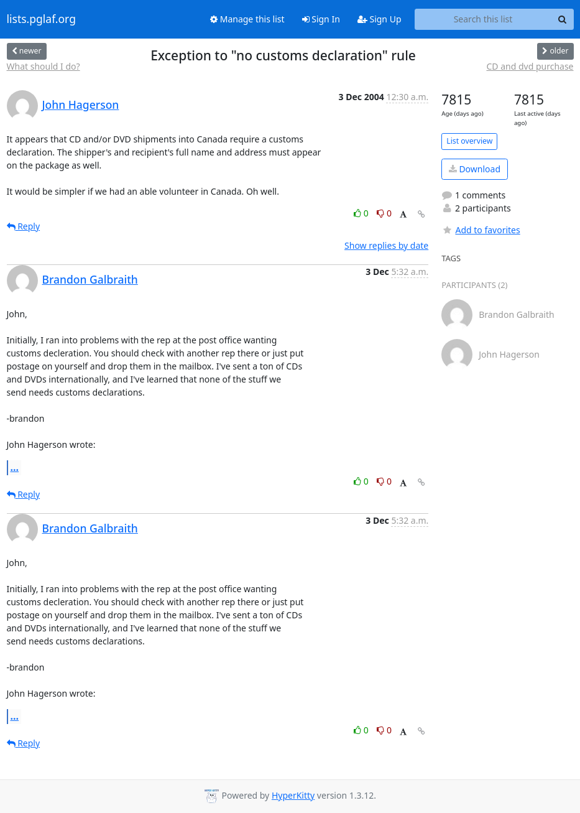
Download (474, 169)
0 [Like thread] (362, 213)
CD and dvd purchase (529, 66)
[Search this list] (483, 19)
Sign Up (379, 19)
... (15, 467)
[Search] (562, 19)
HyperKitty (293, 795)
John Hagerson (80, 104)
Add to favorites (480, 230)
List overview (469, 141)
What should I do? (43, 66)
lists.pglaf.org (41, 19)
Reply (23, 226)
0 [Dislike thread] (384, 213)
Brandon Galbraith (90, 279)
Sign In (321, 19)
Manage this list (247, 19)
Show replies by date (386, 245)
